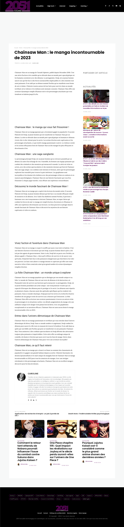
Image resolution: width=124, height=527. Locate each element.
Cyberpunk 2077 (29, 495)
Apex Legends (69, 495)
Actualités (20, 440)
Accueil (16, 48)
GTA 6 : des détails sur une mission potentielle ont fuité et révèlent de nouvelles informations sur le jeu (95, 106)
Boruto (106, 495)
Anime (20, 48)
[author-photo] (18, 464)
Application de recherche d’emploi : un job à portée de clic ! (37, 415)
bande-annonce (76, 499)
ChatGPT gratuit (14, 499)
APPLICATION (98, 495)
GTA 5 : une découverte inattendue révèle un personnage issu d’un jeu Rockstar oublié (95, 189)
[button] (120, 6)
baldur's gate (86, 499)
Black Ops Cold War (33, 499)
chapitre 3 (89, 495)
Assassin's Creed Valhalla (47, 499)
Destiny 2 (12, 495)
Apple (77, 495)
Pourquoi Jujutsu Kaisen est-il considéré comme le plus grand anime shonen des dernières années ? (94, 450)
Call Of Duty (60, 495)
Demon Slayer (50, 495)
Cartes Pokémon (40, 495)
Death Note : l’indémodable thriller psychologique (88, 414)
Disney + (59, 499)
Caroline (35, 63)
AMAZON (20, 495)
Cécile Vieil (24, 464)
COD (83, 495)
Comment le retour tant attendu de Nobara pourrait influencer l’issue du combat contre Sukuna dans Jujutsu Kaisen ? (29, 451)
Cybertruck (66, 499)
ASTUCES (23, 499)
